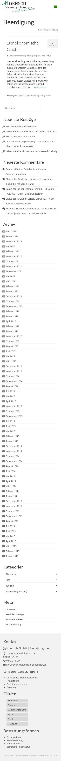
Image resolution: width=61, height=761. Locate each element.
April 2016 (11, 401)
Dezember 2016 (14, 366)
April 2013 (11, 541)
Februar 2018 (12, 326)
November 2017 (14, 336)
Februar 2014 (12, 491)
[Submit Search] (5, 108)
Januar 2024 (12, 236)
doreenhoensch (18, 56)
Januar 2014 (12, 496)
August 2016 (12, 386)
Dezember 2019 (14, 296)
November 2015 (14, 406)
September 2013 (14, 516)
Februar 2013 (12, 551)
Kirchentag (35, 96)
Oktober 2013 (13, 511)
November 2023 (14, 241)
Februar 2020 (12, 286)
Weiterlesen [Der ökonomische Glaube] (40, 87)
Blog (43, 56)
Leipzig (42, 96)
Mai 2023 (10, 246)
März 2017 (11, 361)
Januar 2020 (12, 291)
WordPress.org (13, 624)
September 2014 (14, 461)
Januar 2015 (12, 441)
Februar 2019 (12, 311)
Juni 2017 (11, 351)
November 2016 (14, 371)
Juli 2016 (10, 391)
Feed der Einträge (15, 614)
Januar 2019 (12, 316)
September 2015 (14, 416)
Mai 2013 (10, 536)
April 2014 (11, 481)
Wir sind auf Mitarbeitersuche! (21, 126)
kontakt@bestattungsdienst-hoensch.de (24, 664)
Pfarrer (48, 96)
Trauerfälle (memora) (16, 591)
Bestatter (21, 96)
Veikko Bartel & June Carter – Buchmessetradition (31, 131)
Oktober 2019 (13, 301)
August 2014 (12, 466)
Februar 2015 (12, 436)
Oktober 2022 (13, 261)
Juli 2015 (10, 421)
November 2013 (14, 506)
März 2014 (11, 486)
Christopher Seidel (15, 179)
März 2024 (11, 231)
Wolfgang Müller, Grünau (18, 208)
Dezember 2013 (14, 501)
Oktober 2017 (13, 341)
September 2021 (14, 271)
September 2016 (14, 381)
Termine (10, 585)
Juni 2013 (11, 531)
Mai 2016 (10, 396)
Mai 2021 (10, 276)
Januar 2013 (12, 556)
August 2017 (12, 346)
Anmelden (11, 609)
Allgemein (11, 574)
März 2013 (11, 546)
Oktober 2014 (13, 456)
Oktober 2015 (13, 411)
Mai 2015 (10, 431)
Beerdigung (12, 96)
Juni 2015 (11, 426)
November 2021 (14, 266)
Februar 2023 (12, 251)
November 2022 (14, 256)
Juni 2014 (11, 471)
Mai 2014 (10, 476)
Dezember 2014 (14, 446)
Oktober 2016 (13, 376)
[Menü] (55, 6)
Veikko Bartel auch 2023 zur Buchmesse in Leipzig (31, 151)
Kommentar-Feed (14, 619)
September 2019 (14, 306)
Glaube (27, 96)
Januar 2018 (12, 331)
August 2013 (12, 521)
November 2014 (14, 451)
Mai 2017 (10, 356)
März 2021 (11, 281)
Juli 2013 (10, 526)
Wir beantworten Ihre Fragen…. (22, 136)
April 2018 (11, 321)
